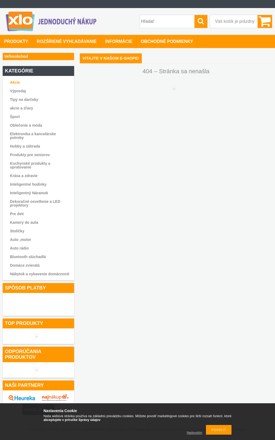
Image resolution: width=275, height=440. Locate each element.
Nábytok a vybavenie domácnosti (39, 274)
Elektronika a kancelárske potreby (33, 136)
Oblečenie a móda (26, 125)
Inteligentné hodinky (28, 184)
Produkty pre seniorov (30, 155)
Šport (15, 117)
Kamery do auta (24, 222)
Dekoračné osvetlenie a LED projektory (35, 203)
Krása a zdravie (24, 176)
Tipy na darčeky (24, 99)
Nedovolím (194, 433)
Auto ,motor (20, 239)
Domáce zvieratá (25, 265)
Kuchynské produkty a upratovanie (30, 165)
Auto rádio (19, 248)
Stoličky (17, 231)
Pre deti (17, 214)
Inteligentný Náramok (29, 193)
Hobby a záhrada (25, 146)
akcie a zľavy (21, 108)
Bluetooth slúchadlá (28, 257)
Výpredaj (18, 91)
